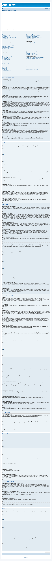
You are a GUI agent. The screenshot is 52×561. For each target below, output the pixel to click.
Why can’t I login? (4, 36)
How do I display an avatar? (6, 48)
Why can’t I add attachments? (6, 59)
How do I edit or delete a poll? (6, 57)
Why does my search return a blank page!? (32, 52)
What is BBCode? (4, 66)
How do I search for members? (30, 53)
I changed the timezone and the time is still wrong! (9, 45)
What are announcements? (6, 71)
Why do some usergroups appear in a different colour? (34, 37)
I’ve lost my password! (5, 38)
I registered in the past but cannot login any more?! (9, 37)
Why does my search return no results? (31, 51)
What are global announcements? (7, 70)
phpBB (47, 172)
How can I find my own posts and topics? (32, 54)
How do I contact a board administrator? (32, 69)
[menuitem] (3, 8)
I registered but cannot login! (6, 35)
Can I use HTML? (4, 67)
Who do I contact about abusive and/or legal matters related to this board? (36, 68)
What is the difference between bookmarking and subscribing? (35, 57)
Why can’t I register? (5, 34)
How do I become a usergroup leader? (31, 36)
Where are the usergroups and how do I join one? (33, 35)
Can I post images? (5, 69)
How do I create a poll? (5, 55)
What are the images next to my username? (8, 47)
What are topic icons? (5, 73)
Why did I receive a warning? (6, 60)
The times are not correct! (5, 44)
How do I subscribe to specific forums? (31, 59)
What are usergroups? (29, 34)
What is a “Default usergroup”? (30, 38)
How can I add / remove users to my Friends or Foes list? (34, 47)
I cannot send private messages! (30, 42)
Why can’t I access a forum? (6, 58)
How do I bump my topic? (5, 63)
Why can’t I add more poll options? (7, 56)
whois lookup (18, 538)
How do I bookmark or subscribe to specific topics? (33, 58)
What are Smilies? (4, 68)
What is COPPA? (4, 33)
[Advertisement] (27, 20)
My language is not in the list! (6, 46)
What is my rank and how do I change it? (8, 49)
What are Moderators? (29, 33)
